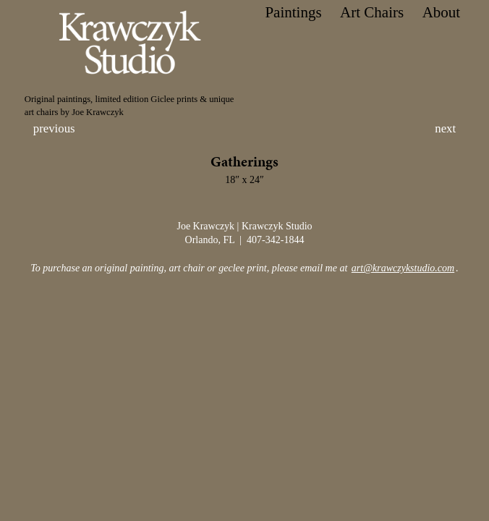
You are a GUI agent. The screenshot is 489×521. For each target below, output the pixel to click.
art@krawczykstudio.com (403, 268)
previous (54, 128)
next (445, 128)
